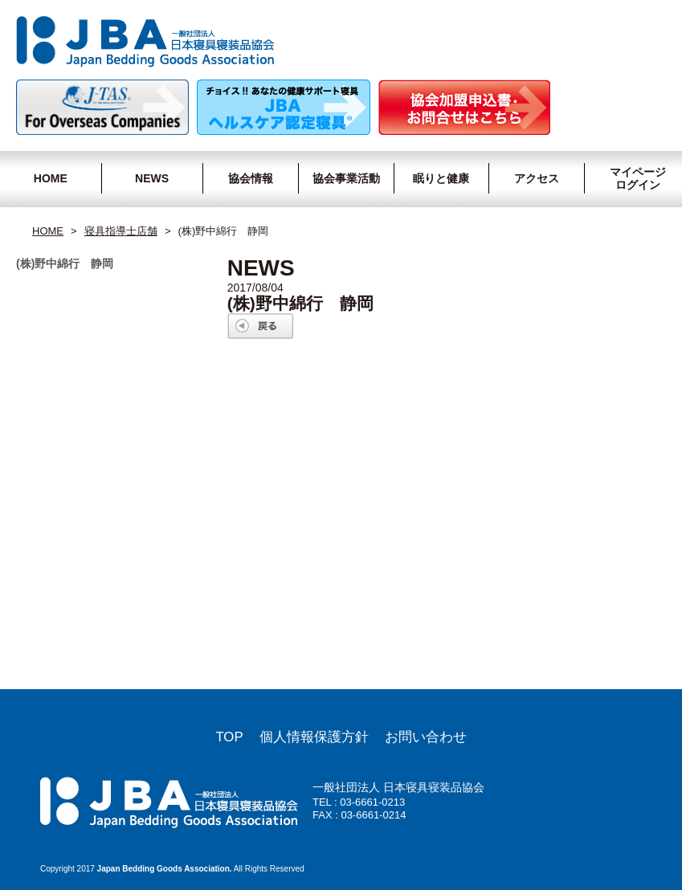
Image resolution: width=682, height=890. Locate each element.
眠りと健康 (441, 178)
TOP (229, 737)
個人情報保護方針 (314, 737)
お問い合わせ (426, 737)
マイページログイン (635, 178)
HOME (50, 178)
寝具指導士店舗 (120, 231)
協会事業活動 (346, 178)
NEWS (152, 178)
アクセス (536, 178)
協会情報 (250, 178)
